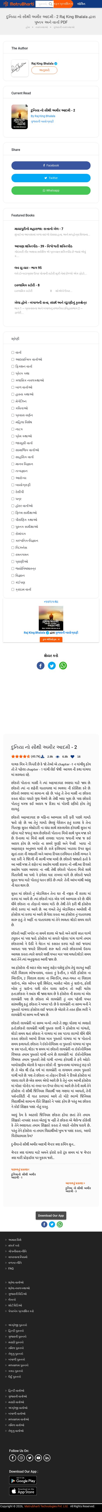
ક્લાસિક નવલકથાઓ (30, 380)
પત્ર (18, 499)
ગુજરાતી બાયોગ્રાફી (42, 121)
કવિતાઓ (22, 408)
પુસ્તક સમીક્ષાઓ (27, 527)
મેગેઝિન (21, 401)
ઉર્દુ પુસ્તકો (14, 1376)
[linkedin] (46, 1457)
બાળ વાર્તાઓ (24, 387)
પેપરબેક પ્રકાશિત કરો (21, 1311)
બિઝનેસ (21, 548)
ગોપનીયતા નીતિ (17, 1251)
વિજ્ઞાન (20, 575)
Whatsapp (51, 190)
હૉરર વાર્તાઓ (24, 506)
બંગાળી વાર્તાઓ (17, 1413)
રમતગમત (22, 555)
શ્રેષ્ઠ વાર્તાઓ (16, 1282)
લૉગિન (81, 4)
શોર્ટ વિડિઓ (15, 1305)
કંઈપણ (20, 582)
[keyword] (44, 4)
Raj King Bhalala (44, 63)
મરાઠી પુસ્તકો (16, 1342)
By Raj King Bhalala (43, 116)
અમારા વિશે (14, 1239)
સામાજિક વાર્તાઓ (27, 450)
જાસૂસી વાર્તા (24, 443)
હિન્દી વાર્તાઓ (16, 1390)
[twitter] (29, 1457)
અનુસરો (44, 70)
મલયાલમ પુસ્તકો (18, 1365)
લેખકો (12, 1299)
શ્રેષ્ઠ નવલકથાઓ (19, 1288)
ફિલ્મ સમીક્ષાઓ (26, 513)
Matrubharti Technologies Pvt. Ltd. (46, 1506)
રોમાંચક (21, 534)
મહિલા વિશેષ (24, 422)
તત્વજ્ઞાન (22, 471)
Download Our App (51, 1215)
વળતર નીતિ (15, 1262)
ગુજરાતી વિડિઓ (17, 1294)
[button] (50, 4)
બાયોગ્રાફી (23, 485)
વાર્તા (18, 352)
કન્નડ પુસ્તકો (15, 1371)
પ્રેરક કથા (22, 373)
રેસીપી (20, 492)
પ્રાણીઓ (22, 562)
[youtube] (38, 1457)
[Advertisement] (51, 705)
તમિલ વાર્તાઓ (16, 1425)
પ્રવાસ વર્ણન (24, 415)
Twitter (51, 178)
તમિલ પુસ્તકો (16, 1348)
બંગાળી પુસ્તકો (16, 1359)
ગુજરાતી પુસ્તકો (17, 1336)
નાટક (19, 429)
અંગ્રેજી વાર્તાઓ (18, 1408)
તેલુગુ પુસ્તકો (15, 1353)
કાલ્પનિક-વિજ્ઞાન (27, 541)
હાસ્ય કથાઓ (24, 394)
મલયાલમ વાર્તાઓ (18, 1419)
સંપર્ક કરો (13, 1245)
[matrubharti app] (95, 3)
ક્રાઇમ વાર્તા (23, 589)
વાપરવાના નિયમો (18, 1257)
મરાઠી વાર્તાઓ (16, 1402)
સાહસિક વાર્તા (25, 457)
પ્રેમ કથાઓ (24, 436)
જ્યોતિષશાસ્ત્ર (26, 568)
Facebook (51, 165)
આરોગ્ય (21, 478)
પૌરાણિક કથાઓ (26, 520)
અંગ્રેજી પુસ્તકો (17, 1325)
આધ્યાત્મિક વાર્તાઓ (29, 359)
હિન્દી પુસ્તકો (16, 1330)
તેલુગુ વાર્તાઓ (16, 1430)
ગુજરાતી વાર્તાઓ (17, 1396)
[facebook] (12, 1457)
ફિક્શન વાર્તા (24, 366)
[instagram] (21, 1457)
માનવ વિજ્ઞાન (24, 464)
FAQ (11, 1268)
